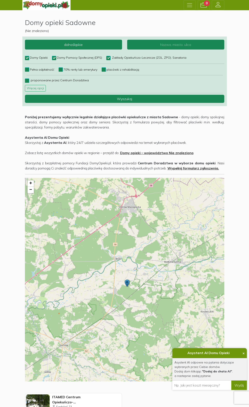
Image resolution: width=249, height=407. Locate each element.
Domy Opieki (39, 58)
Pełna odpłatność (42, 69)
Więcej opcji (35, 88)
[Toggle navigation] (190, 5)
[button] (204, 5)
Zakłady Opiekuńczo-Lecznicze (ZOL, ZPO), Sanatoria (148, 58)
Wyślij (239, 385)
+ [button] (30, 183)
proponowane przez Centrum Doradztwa (59, 80)
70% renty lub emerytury (80, 69)
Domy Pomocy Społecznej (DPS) (79, 58)
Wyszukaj (124, 99)
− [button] (30, 190)
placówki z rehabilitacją (123, 69)
